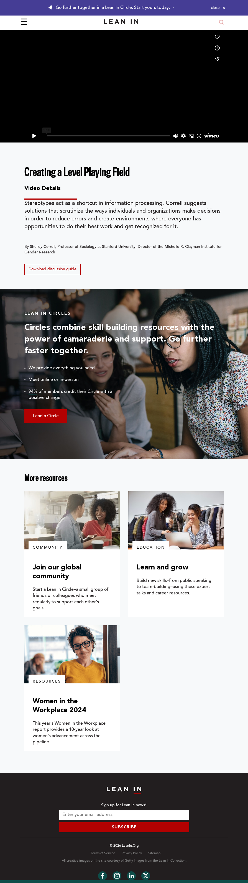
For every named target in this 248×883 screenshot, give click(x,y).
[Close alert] (218, 8)
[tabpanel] (124, 237)
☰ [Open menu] (24, 23)
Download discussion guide (52, 269)
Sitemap (154, 853)
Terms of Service (102, 853)
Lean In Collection (172, 860)
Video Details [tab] (42, 188)
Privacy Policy (132, 853)
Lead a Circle (46, 416)
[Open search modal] (221, 23)
